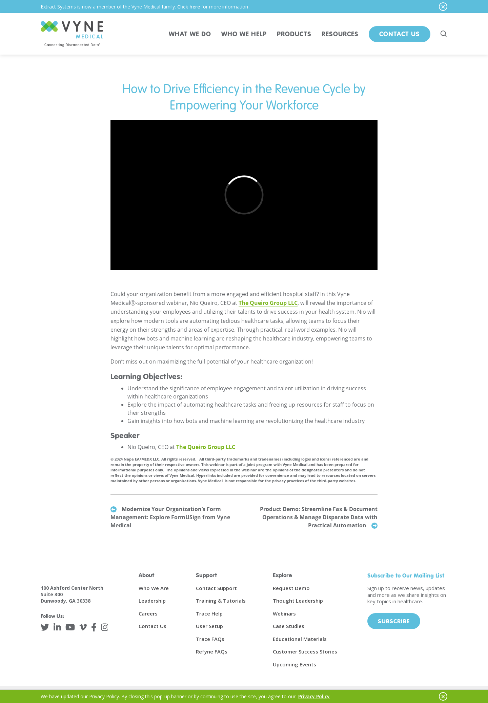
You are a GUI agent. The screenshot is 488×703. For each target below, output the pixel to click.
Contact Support (216, 588)
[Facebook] (94, 627)
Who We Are (154, 588)
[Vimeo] (83, 627)
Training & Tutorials (221, 600)
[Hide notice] (443, 6)
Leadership (152, 600)
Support (206, 575)
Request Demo (291, 588)
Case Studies (288, 626)
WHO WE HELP (244, 34)
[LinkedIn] (57, 627)
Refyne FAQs (211, 651)
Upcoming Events (294, 664)
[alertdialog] (244, 6)
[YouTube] (70, 627)
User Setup (209, 626)
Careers (148, 613)
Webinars (284, 613)
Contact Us (399, 34)
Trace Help (209, 613)
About (146, 575)
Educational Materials (300, 639)
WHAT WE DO (190, 34)
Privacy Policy (314, 696)
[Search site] (444, 34)
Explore (282, 575)
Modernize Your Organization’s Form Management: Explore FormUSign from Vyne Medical (170, 517)
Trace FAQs (210, 639)
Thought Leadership (298, 600)
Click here (188, 6)
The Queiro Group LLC (268, 303)
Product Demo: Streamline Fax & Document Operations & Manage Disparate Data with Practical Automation (319, 517)
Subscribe (394, 621)
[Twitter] (45, 627)
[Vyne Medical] (72, 34)
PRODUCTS (294, 34)
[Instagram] (104, 627)
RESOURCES (340, 34)
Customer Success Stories (305, 651)
